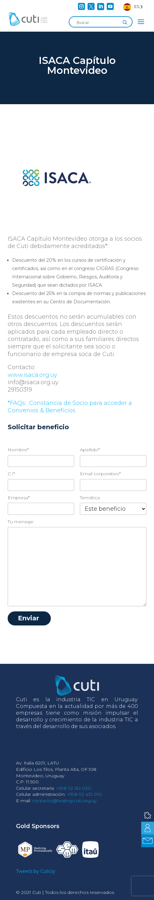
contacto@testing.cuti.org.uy (64, 800)
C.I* (11, 474)
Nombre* (18, 450)
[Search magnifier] (124, 22)
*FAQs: (17, 403)
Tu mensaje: (21, 521)
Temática (90, 497)
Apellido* (90, 450)
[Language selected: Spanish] (133, 6)
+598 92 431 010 (84, 794)
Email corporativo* (100, 474)
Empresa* (19, 497)
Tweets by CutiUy (35, 871)
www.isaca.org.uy (32, 374)
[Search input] (98, 22)
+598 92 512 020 (73, 788)
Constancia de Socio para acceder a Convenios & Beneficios (70, 407)
